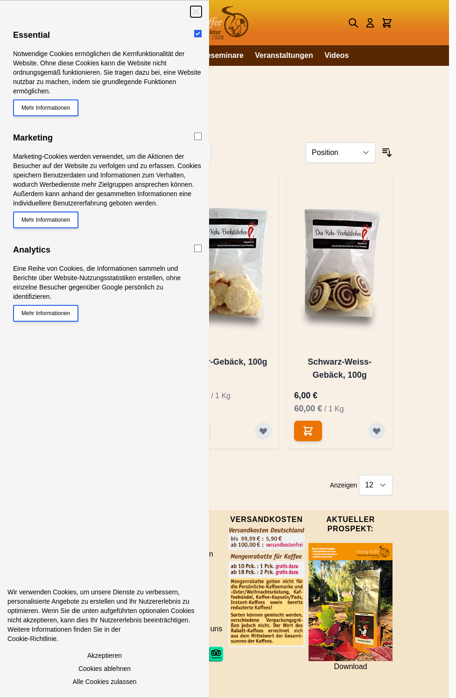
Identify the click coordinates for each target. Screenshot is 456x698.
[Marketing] (198, 136)
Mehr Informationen (45, 108)
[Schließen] (196, 11)
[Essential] (198, 33)
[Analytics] (198, 248)
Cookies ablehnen (104, 668)
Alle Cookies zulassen (105, 681)
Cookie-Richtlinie (31, 638)
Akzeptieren (104, 655)
